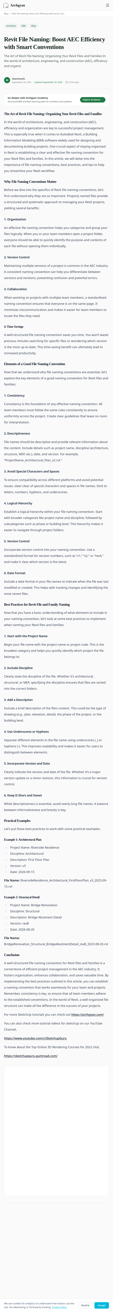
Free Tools (9, 1256)
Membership (66, 1226)
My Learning (66, 1221)
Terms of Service (68, 1250)
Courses (63, 1211)
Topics (6, 1261)
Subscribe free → (93, 1126)
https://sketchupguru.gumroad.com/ (31, 1056)
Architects (11, 25)
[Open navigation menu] (108, 5)
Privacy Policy (66, 1245)
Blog (6, 13)
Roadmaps (65, 1216)
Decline (85, 1305)
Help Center (65, 1256)
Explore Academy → (93, 99)
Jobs (5, 1266)
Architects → (29, 1152)
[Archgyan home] (14, 5)
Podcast (7, 1250)
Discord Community (70, 1261)
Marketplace (66, 1232)
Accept (102, 1305)
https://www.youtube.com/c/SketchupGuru (35, 1038)
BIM (24, 25)
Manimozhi (18, 78)
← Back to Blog (12, 1185)
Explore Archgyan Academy (30, 1100)
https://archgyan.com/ (87, 1014)
